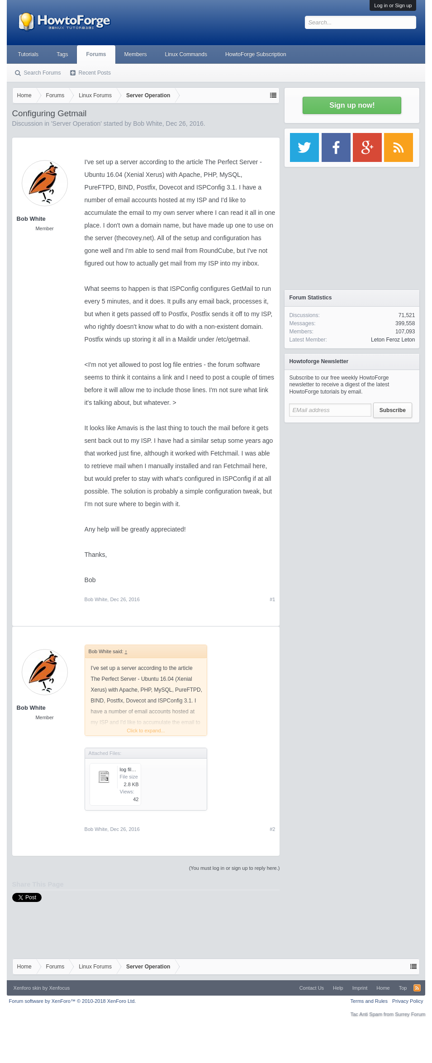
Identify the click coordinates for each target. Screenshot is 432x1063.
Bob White (147, 123)
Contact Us (311, 988)
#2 (272, 829)
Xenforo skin (27, 988)
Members (135, 54)
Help (338, 988)
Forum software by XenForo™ (72, 1001)
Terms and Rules (369, 1001)
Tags (62, 54)
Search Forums (42, 73)
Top (403, 988)
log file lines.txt (136, 769)
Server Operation (76, 123)
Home (382, 988)
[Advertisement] (352, 484)
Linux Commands (186, 54)
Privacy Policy (407, 1001)
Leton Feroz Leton (393, 340)
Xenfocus (59, 988)
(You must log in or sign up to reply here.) (234, 868)
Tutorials (28, 54)
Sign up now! (352, 105)
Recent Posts (95, 73)
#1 (272, 599)
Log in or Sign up (393, 5)
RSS (417, 988)
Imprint (360, 988)
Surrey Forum (410, 1014)
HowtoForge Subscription (255, 54)
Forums (96, 54)
